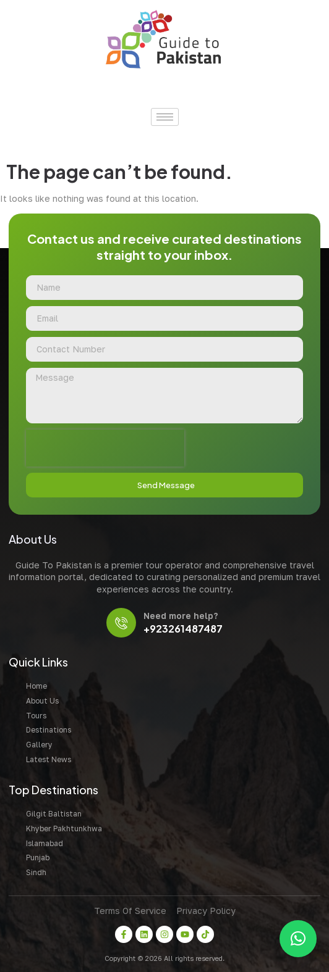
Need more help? (180, 615)
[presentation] (105, 448)
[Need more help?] (121, 623)
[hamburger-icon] (165, 117)
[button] (298, 938)
